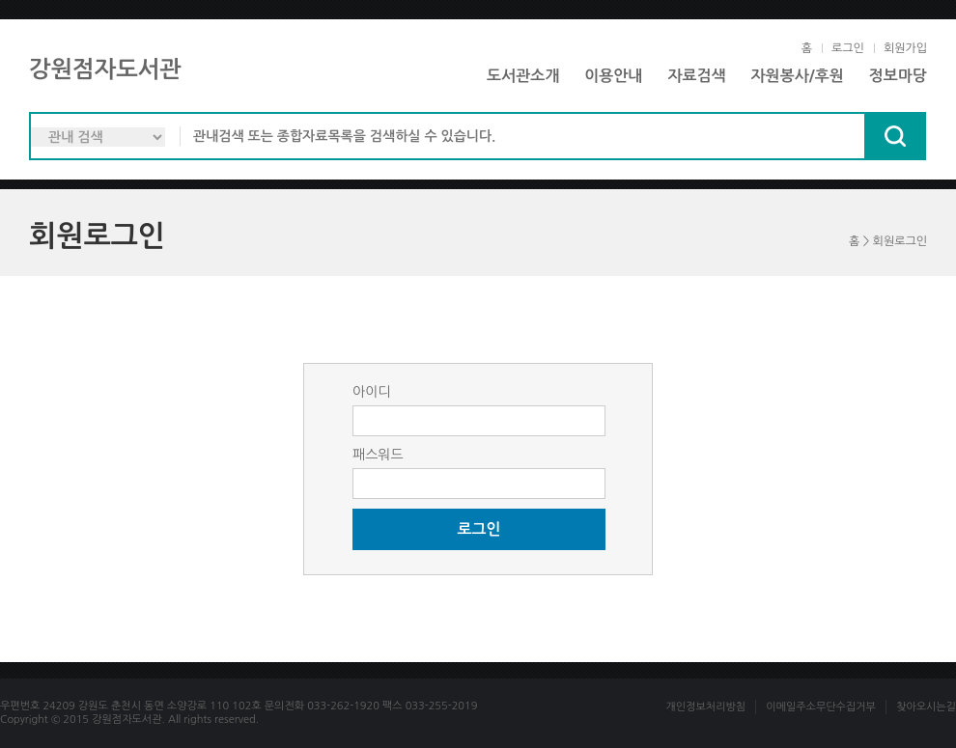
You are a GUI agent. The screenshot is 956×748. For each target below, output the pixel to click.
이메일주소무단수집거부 (821, 707)
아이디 (371, 392)
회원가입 (905, 48)
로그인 (847, 48)
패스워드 (378, 454)
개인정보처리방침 (705, 707)
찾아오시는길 (926, 707)
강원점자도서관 (105, 69)
